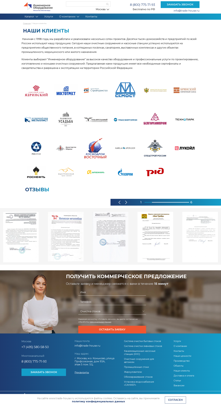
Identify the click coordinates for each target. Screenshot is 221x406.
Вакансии (179, 385)
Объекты (178, 365)
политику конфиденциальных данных (98, 401)
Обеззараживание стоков (138, 377)
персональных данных (100, 322)
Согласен (175, 399)
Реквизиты (82, 372)
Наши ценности (182, 356)
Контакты (91, 16)
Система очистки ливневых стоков (143, 346)
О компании (69, 16)
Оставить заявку (112, 329)
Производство (182, 360)
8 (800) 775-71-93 (142, 5)
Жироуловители (133, 372)
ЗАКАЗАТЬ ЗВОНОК (180, 4)
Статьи (177, 380)
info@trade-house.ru (187, 10)
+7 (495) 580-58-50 (35, 347)
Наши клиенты (182, 370)
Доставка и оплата (184, 375)
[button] (120, 202)
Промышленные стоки (136, 367)
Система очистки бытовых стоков (142, 341)
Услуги (48, 16)
